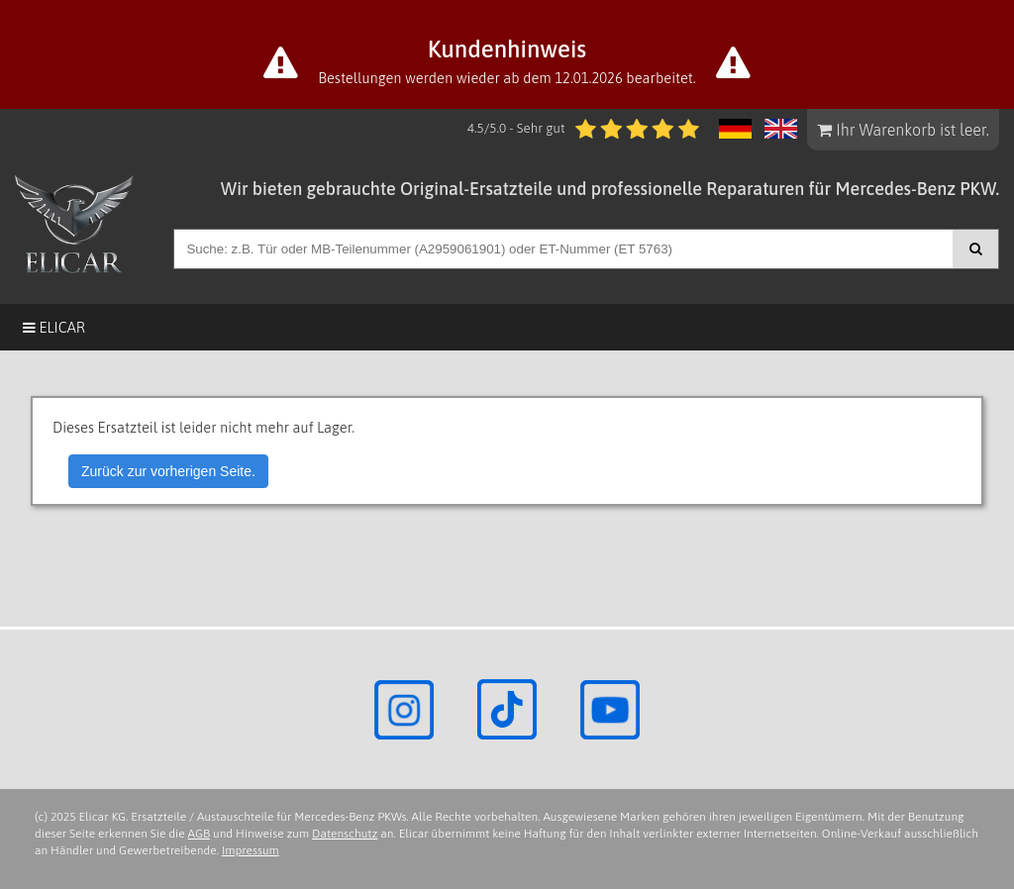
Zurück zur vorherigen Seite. (168, 471)
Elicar (54, 327)
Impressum (250, 850)
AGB (199, 833)
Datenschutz (344, 833)
